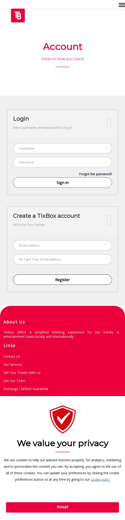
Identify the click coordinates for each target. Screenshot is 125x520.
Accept (62, 506)
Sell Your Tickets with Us (22, 372)
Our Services (12, 364)
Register (62, 279)
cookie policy (100, 479)
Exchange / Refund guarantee (25, 389)
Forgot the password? (95, 174)
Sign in (62, 182)
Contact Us (11, 356)
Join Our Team (14, 380)
